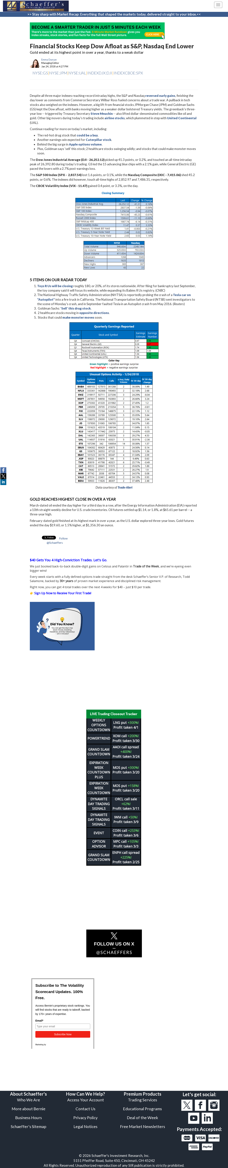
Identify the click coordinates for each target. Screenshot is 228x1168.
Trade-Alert (125, 487)
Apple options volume (85, 144)
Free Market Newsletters (142, 1126)
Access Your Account (85, 1099)
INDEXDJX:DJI (99, 73)
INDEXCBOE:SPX (128, 73)
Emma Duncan (49, 59)
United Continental (182, 118)
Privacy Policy (85, 1117)
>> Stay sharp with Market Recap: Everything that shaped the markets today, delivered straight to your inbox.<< (114, 14)
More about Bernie (28, 1108)
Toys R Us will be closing (55, 286)
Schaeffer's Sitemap (28, 1126)
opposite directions (94, 313)
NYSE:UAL (77, 73)
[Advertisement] (114, 680)
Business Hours (28, 1117)
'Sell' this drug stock (75, 308)
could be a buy (87, 135)
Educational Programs (142, 1108)
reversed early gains (160, 96)
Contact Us (85, 1108)
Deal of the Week (142, 1117)
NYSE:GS (40, 73)
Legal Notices (85, 1126)
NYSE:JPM (58, 73)
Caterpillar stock (98, 140)
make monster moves (78, 317)
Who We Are (28, 1099)
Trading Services (142, 1099)
